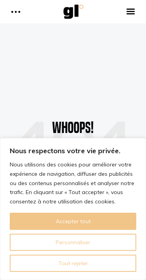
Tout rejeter (73, 263)
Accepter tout (73, 221)
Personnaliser (73, 242)
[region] (73, 209)
